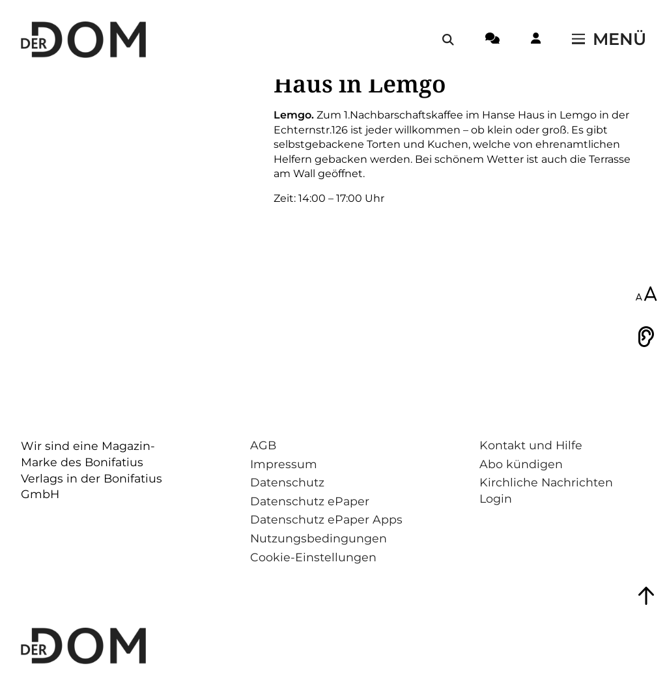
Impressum (283, 464)
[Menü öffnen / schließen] (609, 39)
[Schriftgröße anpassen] (646, 295)
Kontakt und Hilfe (530, 445)
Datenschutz (287, 482)
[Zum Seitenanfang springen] (646, 596)
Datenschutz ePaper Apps (326, 519)
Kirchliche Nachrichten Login (546, 490)
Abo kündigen (521, 464)
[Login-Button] (535, 40)
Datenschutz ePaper (309, 501)
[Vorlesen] (646, 336)
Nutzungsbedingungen (318, 538)
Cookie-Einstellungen (313, 557)
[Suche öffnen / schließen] (448, 40)
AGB (263, 445)
